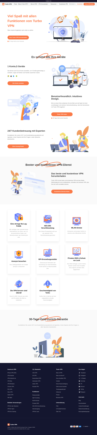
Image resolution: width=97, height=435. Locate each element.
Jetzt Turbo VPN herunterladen (18, 37)
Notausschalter (36, 395)
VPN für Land (35, 411)
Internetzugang (36, 408)
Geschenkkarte (82, 403)
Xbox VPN (10, 392)
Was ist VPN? (34, 4)
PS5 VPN (10, 389)
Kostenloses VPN (63, 4)
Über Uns (58, 411)
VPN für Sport (11, 408)
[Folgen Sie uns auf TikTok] (84, 389)
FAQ (57, 406)
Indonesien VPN (36, 381)
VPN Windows (11, 383)
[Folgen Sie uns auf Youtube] (84, 381)
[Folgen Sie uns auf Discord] (84, 386)
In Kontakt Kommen (61, 408)
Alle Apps (10, 397)
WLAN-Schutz (35, 400)
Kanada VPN (35, 386)
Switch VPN (10, 394)
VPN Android (11, 375)
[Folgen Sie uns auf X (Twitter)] (84, 378)
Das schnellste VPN (61, 378)
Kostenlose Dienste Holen (61, 191)
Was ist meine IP (60, 375)
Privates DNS (35, 403)
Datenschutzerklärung (84, 408)
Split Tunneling (36, 397)
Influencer (58, 392)
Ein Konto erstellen (18, 83)
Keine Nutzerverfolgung (62, 383)
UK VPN (34, 375)
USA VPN (34, 372)
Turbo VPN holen (89, 4)
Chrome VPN (11, 386)
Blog (80, 400)
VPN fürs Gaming (12, 411)
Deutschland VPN (36, 378)
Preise (15, 4)
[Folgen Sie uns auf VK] (84, 384)
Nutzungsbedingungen (84, 411)
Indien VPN (35, 383)
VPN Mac (10, 381)
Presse (58, 394)
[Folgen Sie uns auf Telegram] (84, 392)
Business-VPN (59, 397)
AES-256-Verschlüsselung (38, 406)
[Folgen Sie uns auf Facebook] (84, 373)
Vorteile (58, 381)
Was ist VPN (59, 372)
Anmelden (79, 4)
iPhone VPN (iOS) (12, 372)
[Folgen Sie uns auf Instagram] (84, 375)
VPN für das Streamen (13, 406)
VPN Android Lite (12, 378)
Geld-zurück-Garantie (61, 386)
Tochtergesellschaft (60, 389)
